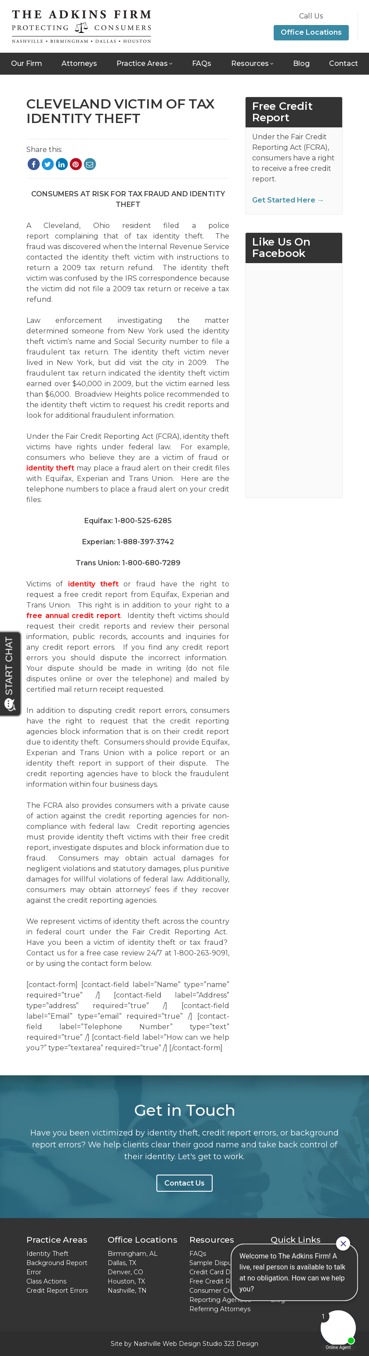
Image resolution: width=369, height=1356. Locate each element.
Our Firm (26, 63)
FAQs (201, 63)
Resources (250, 63)
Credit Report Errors (57, 1291)
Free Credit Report (218, 1281)
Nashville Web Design (167, 1344)
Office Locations (311, 32)
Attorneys (79, 63)
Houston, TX (126, 1281)
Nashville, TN (127, 1291)
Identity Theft (47, 1254)
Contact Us (184, 1183)
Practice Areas (142, 63)
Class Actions (46, 1281)
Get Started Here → (288, 200)
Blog (301, 63)
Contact (343, 63)
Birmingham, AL (133, 1254)
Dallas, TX (122, 1263)
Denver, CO (125, 1272)
